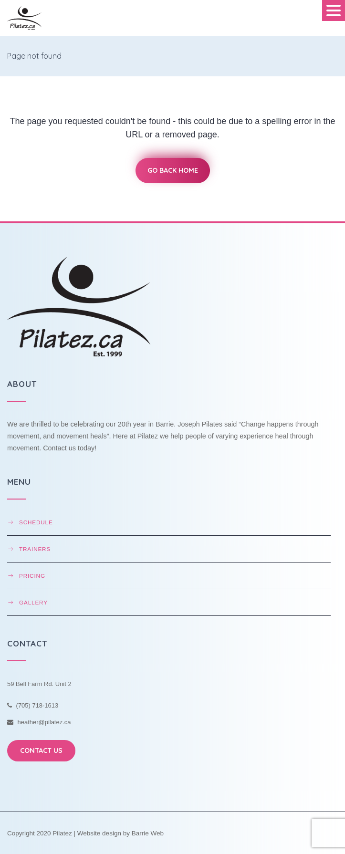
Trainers (35, 549)
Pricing (32, 576)
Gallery (33, 602)
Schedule (36, 522)
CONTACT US (41, 750)
